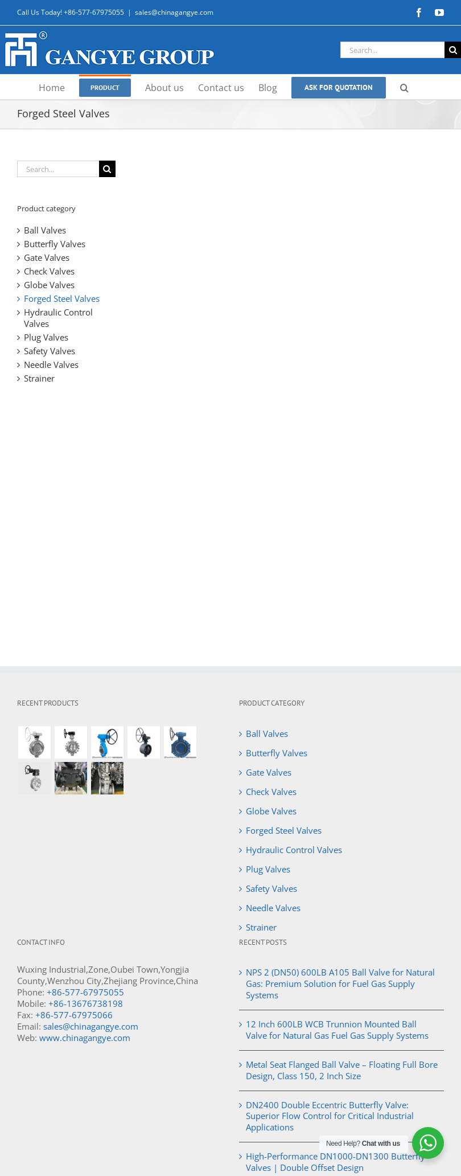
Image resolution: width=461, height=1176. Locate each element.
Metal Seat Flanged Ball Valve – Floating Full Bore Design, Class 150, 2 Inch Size (342, 1070)
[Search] (452, 50)
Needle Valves (51, 364)
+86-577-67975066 (74, 1015)
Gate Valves (46, 257)
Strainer (39, 378)
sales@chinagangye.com (174, 12)
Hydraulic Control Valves (58, 317)
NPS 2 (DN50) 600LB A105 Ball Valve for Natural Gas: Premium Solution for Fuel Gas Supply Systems (340, 983)
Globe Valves (49, 284)
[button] (404, 87)
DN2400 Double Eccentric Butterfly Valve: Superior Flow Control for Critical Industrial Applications (330, 1116)
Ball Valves (45, 230)
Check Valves (49, 271)
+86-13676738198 (85, 1003)
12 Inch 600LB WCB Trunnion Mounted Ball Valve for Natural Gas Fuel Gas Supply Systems (337, 1029)
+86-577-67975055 (85, 992)
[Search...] (392, 50)
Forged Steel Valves (62, 298)
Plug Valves (46, 337)
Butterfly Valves (54, 243)
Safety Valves (49, 351)
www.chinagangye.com (84, 1037)
